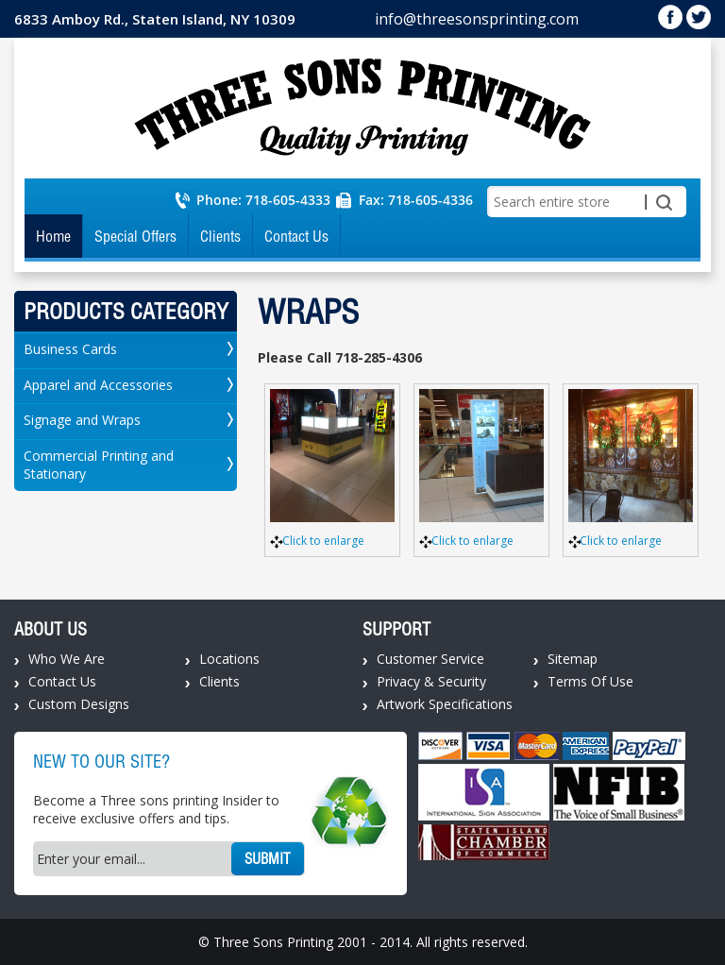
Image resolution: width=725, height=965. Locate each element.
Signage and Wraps (82, 420)
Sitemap (573, 659)
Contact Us (296, 236)
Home (53, 236)
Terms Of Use (590, 681)
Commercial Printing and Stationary (99, 464)
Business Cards (70, 349)
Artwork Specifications (445, 704)
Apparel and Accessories (98, 385)
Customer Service (430, 659)
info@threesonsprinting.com (477, 18)
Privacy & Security (431, 681)
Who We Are (66, 659)
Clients (220, 236)
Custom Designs (78, 704)
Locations (229, 659)
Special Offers (135, 236)
